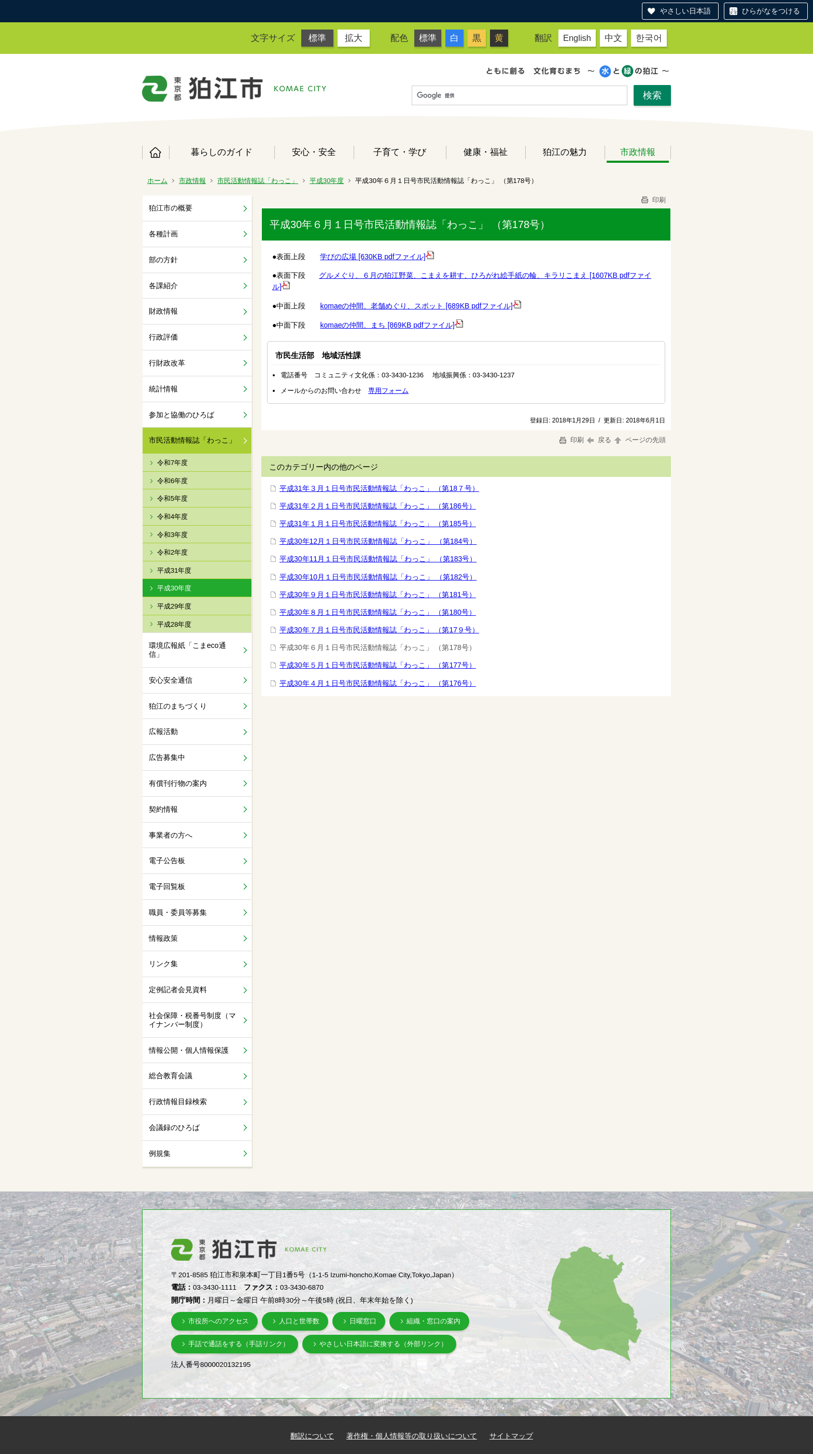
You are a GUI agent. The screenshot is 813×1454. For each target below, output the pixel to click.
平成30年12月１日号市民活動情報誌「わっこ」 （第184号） (377, 541)
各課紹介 (163, 285)
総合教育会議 (170, 1075)
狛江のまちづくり (178, 706)
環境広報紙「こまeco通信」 (187, 649)
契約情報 (163, 809)
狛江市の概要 (170, 208)
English (577, 38)
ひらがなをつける (771, 11)
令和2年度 (172, 552)
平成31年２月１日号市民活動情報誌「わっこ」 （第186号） (377, 506)
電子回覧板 (167, 886)
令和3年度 (172, 535)
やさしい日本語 (685, 11)
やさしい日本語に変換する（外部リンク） (383, 1344)
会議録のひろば (174, 1127)
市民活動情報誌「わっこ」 (257, 181)
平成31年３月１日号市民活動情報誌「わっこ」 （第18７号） (379, 488)
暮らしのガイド (222, 152)
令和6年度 (172, 481)
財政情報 (163, 311)
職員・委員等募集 (178, 912)
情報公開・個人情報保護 (189, 1050)
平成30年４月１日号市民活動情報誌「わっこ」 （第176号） (377, 683)
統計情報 (163, 389)
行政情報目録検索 (178, 1101)
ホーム (155, 152)
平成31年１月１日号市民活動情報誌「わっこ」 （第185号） (377, 523)
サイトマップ (511, 1436)
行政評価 (163, 337)
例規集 (160, 1153)
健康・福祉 (486, 152)
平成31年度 (174, 570)
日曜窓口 (362, 1321)
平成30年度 (327, 181)
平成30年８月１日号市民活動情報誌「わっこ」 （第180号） (377, 612)
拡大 (353, 38)
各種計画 (163, 234)
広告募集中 (167, 757)
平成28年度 (174, 624)
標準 (317, 38)
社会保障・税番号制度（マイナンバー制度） (192, 1019)
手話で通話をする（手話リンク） (238, 1344)
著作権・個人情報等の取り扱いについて (411, 1436)
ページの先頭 (639, 440)
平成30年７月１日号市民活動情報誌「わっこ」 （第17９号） (379, 630)
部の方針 (163, 260)
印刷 (653, 200)
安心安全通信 (170, 680)
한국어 (649, 38)
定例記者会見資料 (178, 989)
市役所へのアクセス (218, 1321)
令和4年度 (172, 516)
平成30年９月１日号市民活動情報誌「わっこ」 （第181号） (377, 594)
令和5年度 (172, 498)
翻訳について (312, 1436)
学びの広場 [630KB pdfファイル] (376, 256)
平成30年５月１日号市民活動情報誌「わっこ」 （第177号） (377, 665)
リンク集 (163, 963)
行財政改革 (167, 363)
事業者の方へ (170, 835)
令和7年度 (172, 463)
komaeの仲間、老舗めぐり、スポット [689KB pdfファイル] (420, 306)
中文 (613, 38)
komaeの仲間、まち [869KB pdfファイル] (391, 325)
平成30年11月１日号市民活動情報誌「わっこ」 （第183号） (377, 559)
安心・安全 (314, 152)
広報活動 (163, 731)
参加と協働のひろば (181, 415)
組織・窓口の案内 (433, 1321)
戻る (599, 440)
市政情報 (637, 152)
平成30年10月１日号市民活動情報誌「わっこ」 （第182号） (377, 577)
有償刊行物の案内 (178, 783)
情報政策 (163, 938)
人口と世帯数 (299, 1321)
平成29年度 (174, 606)
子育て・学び (399, 152)
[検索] (519, 96)
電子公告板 (167, 860)
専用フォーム (388, 390)
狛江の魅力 (565, 152)
